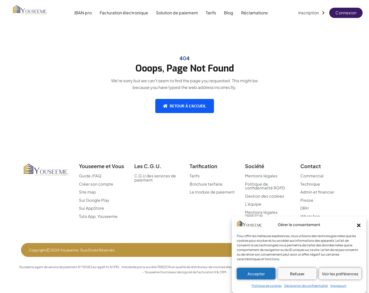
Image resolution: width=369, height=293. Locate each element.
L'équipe (253, 205)
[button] (358, 224)
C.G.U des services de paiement (156, 178)
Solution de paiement (177, 12)
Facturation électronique (124, 12)
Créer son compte (96, 184)
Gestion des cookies (265, 196)
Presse (306, 200)
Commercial (312, 176)
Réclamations (254, 12)
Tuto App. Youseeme (99, 217)
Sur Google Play (94, 200)
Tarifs (211, 12)
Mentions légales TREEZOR (261, 215)
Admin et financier (317, 192)
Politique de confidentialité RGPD (265, 186)
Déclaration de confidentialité (306, 286)
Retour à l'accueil (184, 106)
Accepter (256, 273)
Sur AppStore (92, 209)
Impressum (338, 286)
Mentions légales (261, 176)
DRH (304, 209)
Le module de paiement (203, 194)
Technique (310, 184)
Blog (228, 12)
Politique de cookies (267, 286)
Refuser (297, 273)
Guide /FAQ (90, 176)
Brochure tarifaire (206, 184)
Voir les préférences (340, 273)
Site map (87, 192)
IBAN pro (83, 12)
